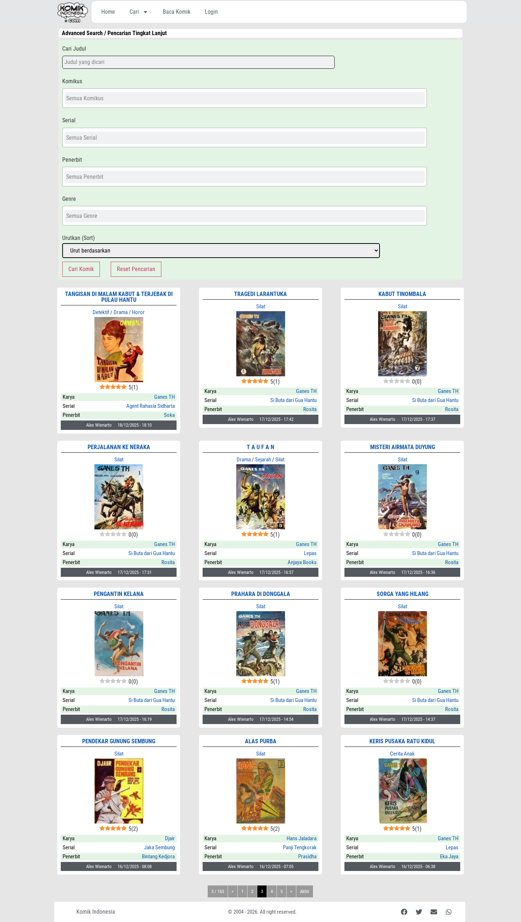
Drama (121, 312)
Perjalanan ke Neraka (119, 447)
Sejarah (263, 459)
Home (108, 11)
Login (211, 11)
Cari (139, 11)
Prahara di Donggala (260, 594)
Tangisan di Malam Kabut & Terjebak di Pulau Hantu (119, 297)
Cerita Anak (402, 753)
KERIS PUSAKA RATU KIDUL (402, 741)
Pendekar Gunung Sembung (118, 741)
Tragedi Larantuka (260, 294)
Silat (260, 306)
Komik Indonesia (95, 911)
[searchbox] (244, 98)
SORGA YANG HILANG (402, 594)
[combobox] (244, 98)
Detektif (101, 312)
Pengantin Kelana (119, 594)
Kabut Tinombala (402, 294)
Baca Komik (176, 11)
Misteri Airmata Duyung (402, 447)
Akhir (304, 891)
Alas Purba (260, 741)
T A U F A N (260, 447)
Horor (138, 312)
